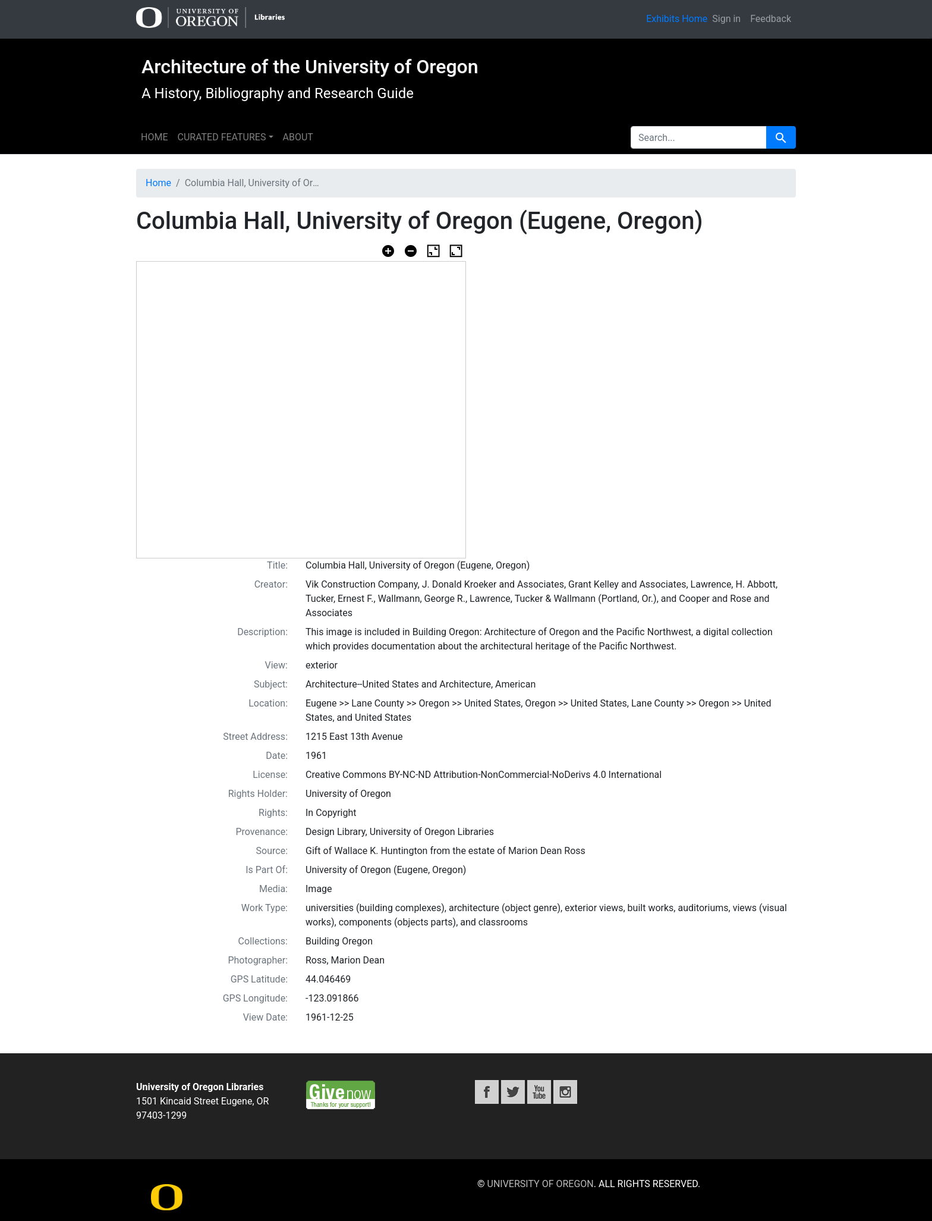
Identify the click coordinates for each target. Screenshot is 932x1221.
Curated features (221, 137)
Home (154, 137)
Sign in (726, 18)
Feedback (770, 18)
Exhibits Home (676, 18)
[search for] (699, 137)
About (298, 137)
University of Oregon (540, 1183)
